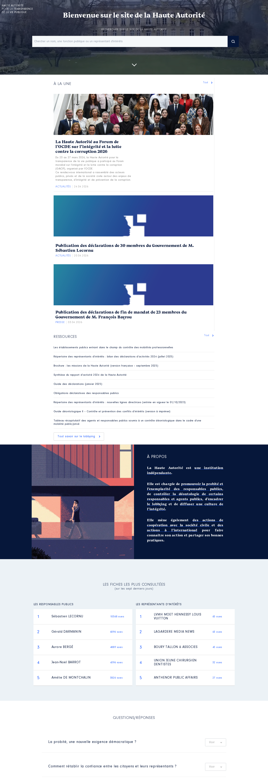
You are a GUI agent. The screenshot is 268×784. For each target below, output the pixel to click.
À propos (157, 457)
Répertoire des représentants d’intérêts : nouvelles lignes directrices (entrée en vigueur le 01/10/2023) (120, 402)
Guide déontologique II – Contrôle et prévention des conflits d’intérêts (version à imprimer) (112, 411)
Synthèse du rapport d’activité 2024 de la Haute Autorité (90, 375)
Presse (60, 322)
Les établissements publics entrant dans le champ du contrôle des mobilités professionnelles (113, 347)
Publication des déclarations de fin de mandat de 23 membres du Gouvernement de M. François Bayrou (120, 314)
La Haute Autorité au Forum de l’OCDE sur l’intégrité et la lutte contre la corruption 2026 (88, 146)
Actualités (63, 186)
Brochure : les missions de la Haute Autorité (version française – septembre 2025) (106, 365)
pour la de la (17, 9)
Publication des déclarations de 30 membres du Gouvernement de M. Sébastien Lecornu (124, 248)
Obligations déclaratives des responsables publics (86, 393)
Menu (263, 8)
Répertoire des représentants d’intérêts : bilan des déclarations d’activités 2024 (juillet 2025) (113, 356)
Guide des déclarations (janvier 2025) (78, 384)
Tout (206, 82)
